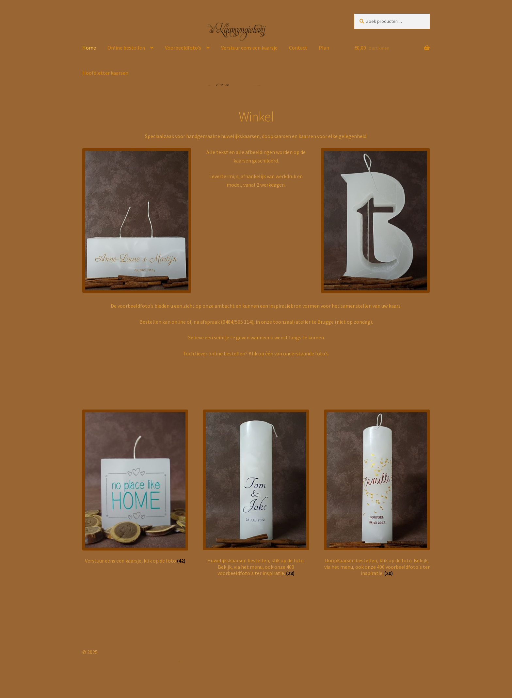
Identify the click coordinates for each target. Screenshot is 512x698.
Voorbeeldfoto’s (183, 47)
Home (89, 47)
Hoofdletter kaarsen (105, 73)
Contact (298, 47)
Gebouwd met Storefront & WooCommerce (130, 660)
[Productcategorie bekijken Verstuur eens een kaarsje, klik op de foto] (135, 487)
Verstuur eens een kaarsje (249, 47)
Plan (324, 47)
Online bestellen (126, 47)
